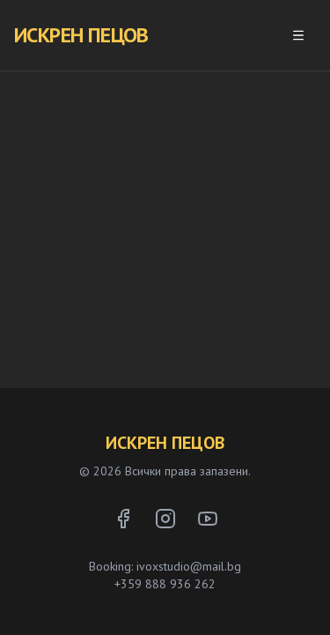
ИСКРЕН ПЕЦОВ (81, 35)
